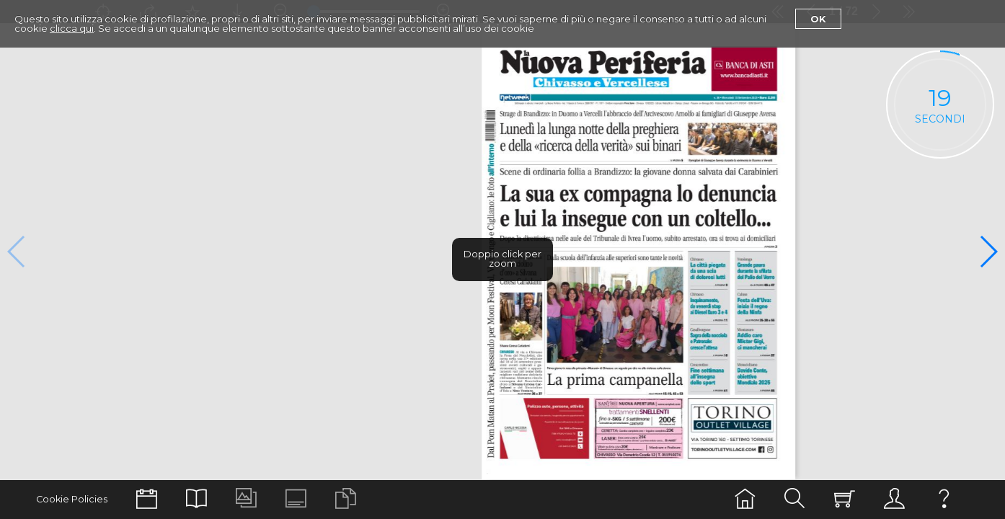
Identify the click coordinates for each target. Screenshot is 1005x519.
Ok (818, 19)
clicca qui (72, 28)
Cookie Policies (71, 499)
